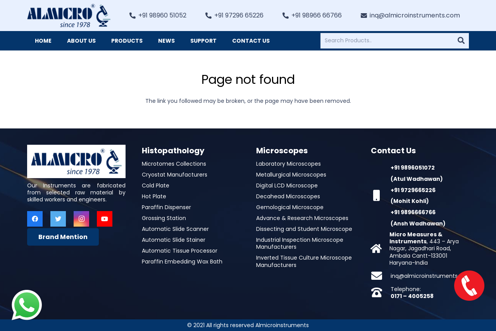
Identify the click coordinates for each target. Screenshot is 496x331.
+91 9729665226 (413, 190)
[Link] (68, 15)
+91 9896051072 (413, 168)
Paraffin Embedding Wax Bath (182, 261)
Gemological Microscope (290, 207)
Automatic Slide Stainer (173, 240)
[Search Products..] (394, 40)
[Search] (461, 41)
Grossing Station (164, 218)
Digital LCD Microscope (287, 185)
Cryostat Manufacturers (174, 174)
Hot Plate (154, 196)
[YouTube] (104, 219)
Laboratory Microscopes (288, 164)
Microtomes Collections (174, 164)
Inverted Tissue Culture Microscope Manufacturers (304, 261)
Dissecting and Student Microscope (304, 229)
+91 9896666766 (413, 212)
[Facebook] (35, 219)
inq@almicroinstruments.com (431, 276)
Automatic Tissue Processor (179, 251)
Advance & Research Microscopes (302, 218)
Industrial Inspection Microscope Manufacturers (299, 243)
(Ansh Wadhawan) (418, 223)
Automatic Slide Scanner (175, 229)
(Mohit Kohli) (410, 201)
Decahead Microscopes (288, 196)
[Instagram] (81, 219)
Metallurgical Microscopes (291, 174)
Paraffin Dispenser (166, 207)
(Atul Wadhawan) (417, 179)
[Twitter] (58, 219)
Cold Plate (155, 185)
